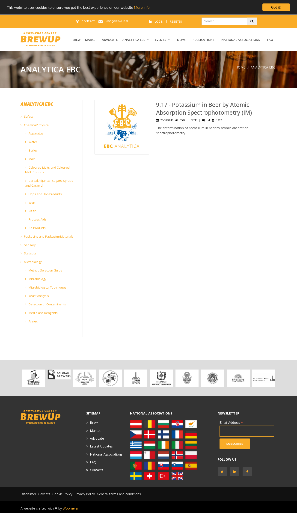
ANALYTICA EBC (133, 40)
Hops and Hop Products (43, 194)
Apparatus (34, 133)
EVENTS (160, 40)
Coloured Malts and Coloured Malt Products (47, 169)
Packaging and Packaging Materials (47, 236)
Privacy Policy (84, 494)
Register (176, 22)
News (181, 40)
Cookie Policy (62, 494)
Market (95, 430)
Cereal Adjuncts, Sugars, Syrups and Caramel (49, 183)
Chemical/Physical (35, 125)
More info (142, 7)
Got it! (276, 7)
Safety (27, 116)
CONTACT (88, 21)
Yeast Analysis (37, 296)
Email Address (231, 423)
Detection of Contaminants (45, 304)
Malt (30, 159)
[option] (33, 378)
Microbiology (31, 262)
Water (31, 142)
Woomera (70, 508)
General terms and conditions (119, 494)
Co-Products (35, 228)
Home (240, 67)
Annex (31, 321)
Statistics (28, 253)
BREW (76, 40)
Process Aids (36, 219)
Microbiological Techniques (45, 287)
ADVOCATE (110, 40)
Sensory (28, 245)
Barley (31, 150)
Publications (203, 40)
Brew (94, 422)
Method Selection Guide (43, 270)
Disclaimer (28, 494)
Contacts (96, 470)
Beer (30, 211)
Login (159, 22)
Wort (30, 202)
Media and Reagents (41, 313)
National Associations (240, 40)
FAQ (270, 40)
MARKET (91, 40)
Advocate (97, 438)
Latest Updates (101, 446)
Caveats (44, 494)
